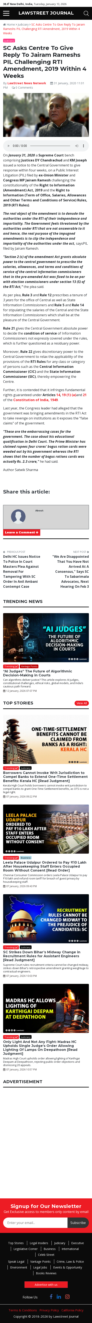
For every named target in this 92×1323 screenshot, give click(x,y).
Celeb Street (46, 1255)
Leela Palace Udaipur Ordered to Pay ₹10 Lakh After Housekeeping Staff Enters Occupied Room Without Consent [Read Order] (44, 866)
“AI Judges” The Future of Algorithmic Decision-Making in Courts (37, 673)
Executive (77, 1243)
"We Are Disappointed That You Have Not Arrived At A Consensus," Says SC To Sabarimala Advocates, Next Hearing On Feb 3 (70, 571)
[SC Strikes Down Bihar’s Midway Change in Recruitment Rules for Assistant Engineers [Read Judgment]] (46, 918)
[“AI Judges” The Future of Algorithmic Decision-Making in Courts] (46, 637)
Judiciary (23, 24)
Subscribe (78, 1222)
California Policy (72, 1310)
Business (50, 1249)
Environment (18, 1267)
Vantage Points (40, 1261)
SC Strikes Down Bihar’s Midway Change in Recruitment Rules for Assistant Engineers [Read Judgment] (41, 956)
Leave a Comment (21, 532)
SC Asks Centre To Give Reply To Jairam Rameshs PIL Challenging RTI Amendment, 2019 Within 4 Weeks (44, 28)
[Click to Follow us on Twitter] (43, 1296)
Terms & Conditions (23, 1310)
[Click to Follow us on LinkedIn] (59, 1296)
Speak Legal (16, 1261)
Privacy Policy (49, 1310)
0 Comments (22, 87)
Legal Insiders (39, 1243)
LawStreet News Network (26, 83)
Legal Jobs (40, 1267)
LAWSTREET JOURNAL (46, 13)
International (70, 1249)
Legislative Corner (25, 1249)
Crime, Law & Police (70, 1261)
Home (9, 24)
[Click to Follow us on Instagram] (67, 1296)
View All (82, 703)
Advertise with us (46, 1285)
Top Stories (16, 1243)
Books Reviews (46, 1273)
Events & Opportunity (67, 1267)
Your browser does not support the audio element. (46, 145)
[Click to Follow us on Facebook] (51, 1296)
